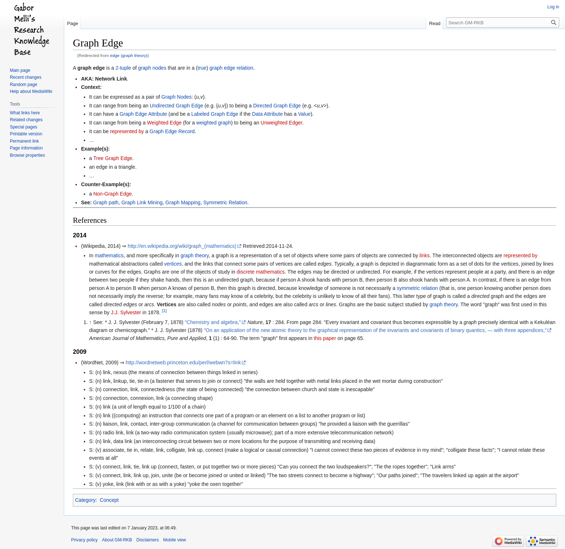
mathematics (109, 255)
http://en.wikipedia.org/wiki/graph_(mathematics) (182, 246)
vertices (173, 264)
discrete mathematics (261, 272)
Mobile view (174, 539)
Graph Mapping (183, 202)
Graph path (106, 202)
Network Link (111, 79)
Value (304, 114)
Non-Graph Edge (112, 194)
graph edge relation (231, 68)
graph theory (195, 255)
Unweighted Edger (281, 123)
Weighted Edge (164, 123)
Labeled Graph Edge (214, 114)
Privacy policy (84, 539)
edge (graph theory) (129, 55)
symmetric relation (417, 288)
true (202, 68)
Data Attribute (267, 114)
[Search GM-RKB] (502, 22)
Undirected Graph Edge (176, 105)
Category (85, 500)
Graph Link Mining (142, 202)
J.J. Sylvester (126, 312)
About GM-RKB (117, 539)
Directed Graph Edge (277, 105)
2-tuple (123, 68)
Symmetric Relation (225, 202)
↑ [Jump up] (90, 322)
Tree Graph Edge (112, 158)
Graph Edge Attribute (143, 114)
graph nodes (152, 68)
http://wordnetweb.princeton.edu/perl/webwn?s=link (183, 362)
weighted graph (213, 123)
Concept (109, 500)
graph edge (90, 68)
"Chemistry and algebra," (213, 322)
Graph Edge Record (172, 131)
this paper (325, 338)
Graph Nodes (176, 97)
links (425, 255)
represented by (127, 131)
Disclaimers (147, 539)
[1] (164, 310)
